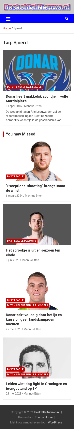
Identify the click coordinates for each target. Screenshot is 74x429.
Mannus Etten (33, 106)
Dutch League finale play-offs (27, 305)
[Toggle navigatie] (8, 18)
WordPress (55, 422)
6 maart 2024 (14, 195)
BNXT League (15, 176)
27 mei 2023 (13, 329)
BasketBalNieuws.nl (46, 412)
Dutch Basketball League (24, 87)
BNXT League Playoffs (21, 240)
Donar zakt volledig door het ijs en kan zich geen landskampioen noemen (34, 319)
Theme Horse (44, 417)
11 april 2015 (14, 106)
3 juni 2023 (12, 260)
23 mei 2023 (13, 393)
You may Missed (20, 134)
